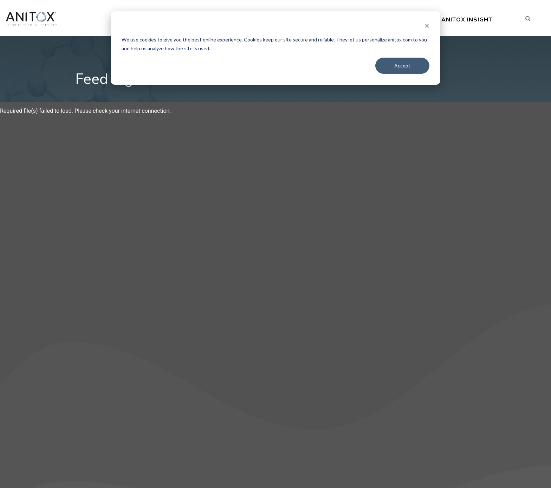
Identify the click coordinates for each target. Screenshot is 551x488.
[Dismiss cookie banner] (426, 26)
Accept (402, 66)
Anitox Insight (467, 20)
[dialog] (275, 48)
